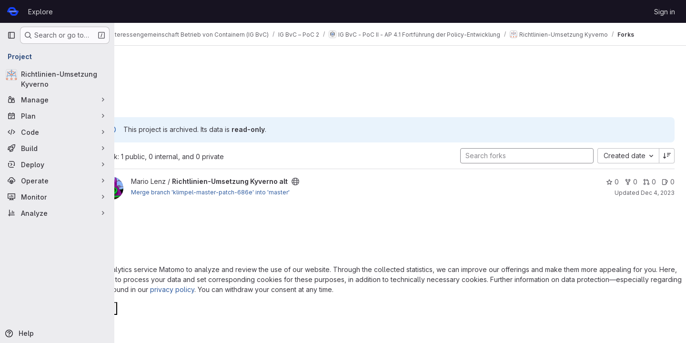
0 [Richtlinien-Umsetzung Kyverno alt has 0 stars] (612, 182)
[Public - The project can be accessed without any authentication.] (320, 181)
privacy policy (172, 289)
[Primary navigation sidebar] (11, 35)
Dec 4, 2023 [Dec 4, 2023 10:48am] (658, 192)
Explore (40, 12)
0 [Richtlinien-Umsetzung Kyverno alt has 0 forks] (631, 182)
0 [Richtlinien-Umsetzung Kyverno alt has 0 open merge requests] (649, 182)
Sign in (664, 12)
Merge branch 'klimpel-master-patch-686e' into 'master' (235, 192)
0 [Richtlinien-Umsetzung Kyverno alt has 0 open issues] (668, 182)
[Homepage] (12, 11)
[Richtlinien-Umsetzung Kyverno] (57, 79)
